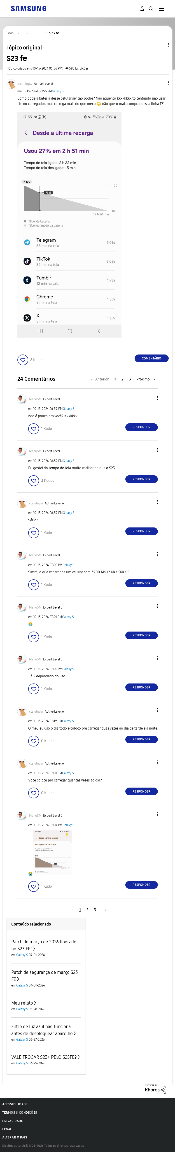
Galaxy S (58, 91)
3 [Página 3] (130, 379)
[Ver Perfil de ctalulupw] (25, 84)
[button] (160, 82)
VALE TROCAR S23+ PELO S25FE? (44, 1057)
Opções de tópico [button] (160, 44)
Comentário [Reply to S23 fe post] (151, 358)
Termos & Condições (19, 1113)
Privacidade (12, 1121)
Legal (7, 1129)
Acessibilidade (15, 1104)
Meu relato (22, 1003)
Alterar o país (14, 1137)
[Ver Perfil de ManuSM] (35, 399)
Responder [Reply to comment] (141, 427)
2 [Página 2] (122, 379)
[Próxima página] (145, 379)
